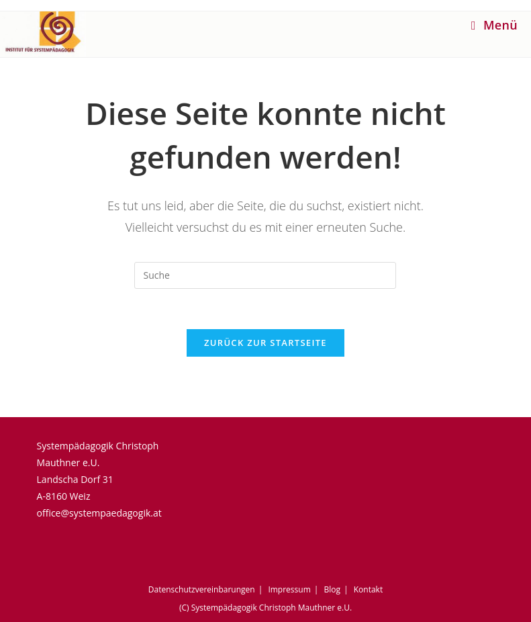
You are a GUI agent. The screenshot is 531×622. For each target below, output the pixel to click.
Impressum (289, 589)
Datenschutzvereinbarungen (201, 589)
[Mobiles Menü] (494, 24)
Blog (332, 589)
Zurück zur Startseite (265, 343)
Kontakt (368, 589)
